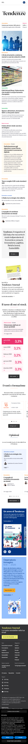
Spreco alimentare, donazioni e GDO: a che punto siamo (13, 112)
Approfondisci (9, 590)
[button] (11, 421)
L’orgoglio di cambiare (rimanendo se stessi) (10, 212)
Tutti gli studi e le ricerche (6, 666)
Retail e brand (14, 245)
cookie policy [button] (12, 723)
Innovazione (9, 242)
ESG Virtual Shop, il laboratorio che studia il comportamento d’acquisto (13, 92)
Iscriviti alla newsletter (8, 296)
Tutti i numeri (14, 376)
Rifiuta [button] (7, 737)
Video (16, 657)
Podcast (17, 659)
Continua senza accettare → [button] (14, 711)
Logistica (19, 242)
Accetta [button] (20, 737)
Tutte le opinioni (14, 500)
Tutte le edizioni (8, 521)
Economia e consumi (14, 240)
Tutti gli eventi (14, 426)
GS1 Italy (7, 234)
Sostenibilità (14, 248)
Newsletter (11, 673)
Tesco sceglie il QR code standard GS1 (14, 182)
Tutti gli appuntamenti (20, 665)
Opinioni (17, 648)
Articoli (16, 645)
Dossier (17, 650)
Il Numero (17, 652)
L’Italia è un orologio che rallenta (13, 198)
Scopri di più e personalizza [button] (14, 741)
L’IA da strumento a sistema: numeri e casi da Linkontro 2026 (13, 56)
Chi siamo (14, 254)
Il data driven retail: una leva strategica (12, 127)
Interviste (17, 655)
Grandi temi (5, 657)
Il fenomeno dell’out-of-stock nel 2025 (12, 326)
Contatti (18, 673)
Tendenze (5, 689)
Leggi (6, 467)
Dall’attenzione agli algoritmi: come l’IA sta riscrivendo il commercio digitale (13, 149)
